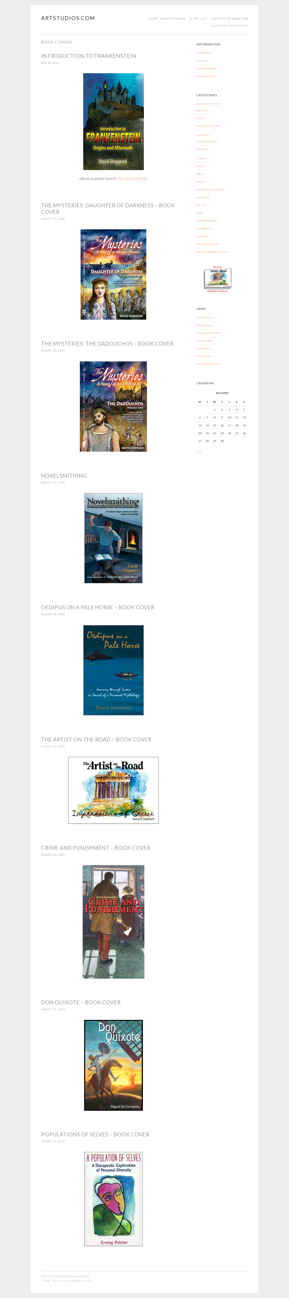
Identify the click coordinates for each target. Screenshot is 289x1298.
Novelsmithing (64, 475)
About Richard (173, 18)
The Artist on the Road (207, 364)
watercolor (201, 236)
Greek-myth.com (205, 317)
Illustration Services (229, 25)
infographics (202, 149)
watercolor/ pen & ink (207, 244)
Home (153, 18)
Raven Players (203, 348)
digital (199, 173)
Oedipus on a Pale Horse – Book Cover (97, 607)
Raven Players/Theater (208, 125)
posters (200, 118)
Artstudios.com (68, 18)
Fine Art (200, 181)
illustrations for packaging (209, 189)
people (199, 212)
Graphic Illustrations (207, 141)
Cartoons (201, 158)
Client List (198, 18)
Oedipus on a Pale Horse (209, 332)
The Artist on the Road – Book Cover (96, 739)
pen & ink (201, 205)
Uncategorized (203, 228)
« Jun (199, 452)
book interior (202, 134)
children (200, 166)
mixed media (203, 197)
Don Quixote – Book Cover (81, 1002)
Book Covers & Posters (208, 103)
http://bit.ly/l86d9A (132, 178)
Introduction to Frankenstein (88, 56)
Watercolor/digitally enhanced (211, 251)
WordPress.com (79, 1280)
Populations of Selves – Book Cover (95, 1134)
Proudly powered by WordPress (65, 1276)
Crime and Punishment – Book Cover (95, 848)
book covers (202, 110)
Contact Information (229, 18)
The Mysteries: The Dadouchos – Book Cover (107, 343)
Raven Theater (203, 356)
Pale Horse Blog (204, 340)
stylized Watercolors (207, 220)
